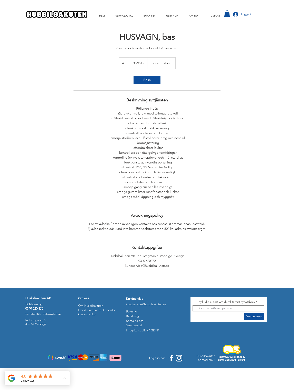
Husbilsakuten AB (38, 298)
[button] (227, 13)
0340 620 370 (34, 308)
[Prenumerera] (254, 316)
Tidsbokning (33, 304)
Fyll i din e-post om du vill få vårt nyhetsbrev (227, 301)
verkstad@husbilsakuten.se (43, 314)
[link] (147, 80)
